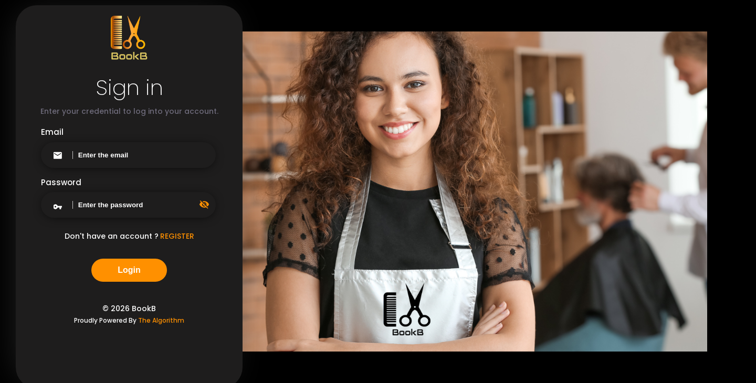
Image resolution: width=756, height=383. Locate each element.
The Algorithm (161, 320)
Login (129, 269)
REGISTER (177, 236)
